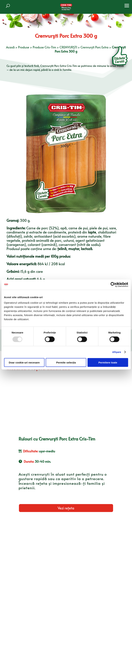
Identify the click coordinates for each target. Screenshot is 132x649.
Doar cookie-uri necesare (24, 362)
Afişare (116, 352)
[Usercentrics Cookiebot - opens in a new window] (113, 284)
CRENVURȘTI (68, 47)
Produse (23, 47)
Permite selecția (66, 362)
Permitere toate (107, 362)
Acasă (10, 47)
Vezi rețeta (66, 508)
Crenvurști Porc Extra (94, 47)
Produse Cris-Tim (44, 47)
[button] (127, 5)
